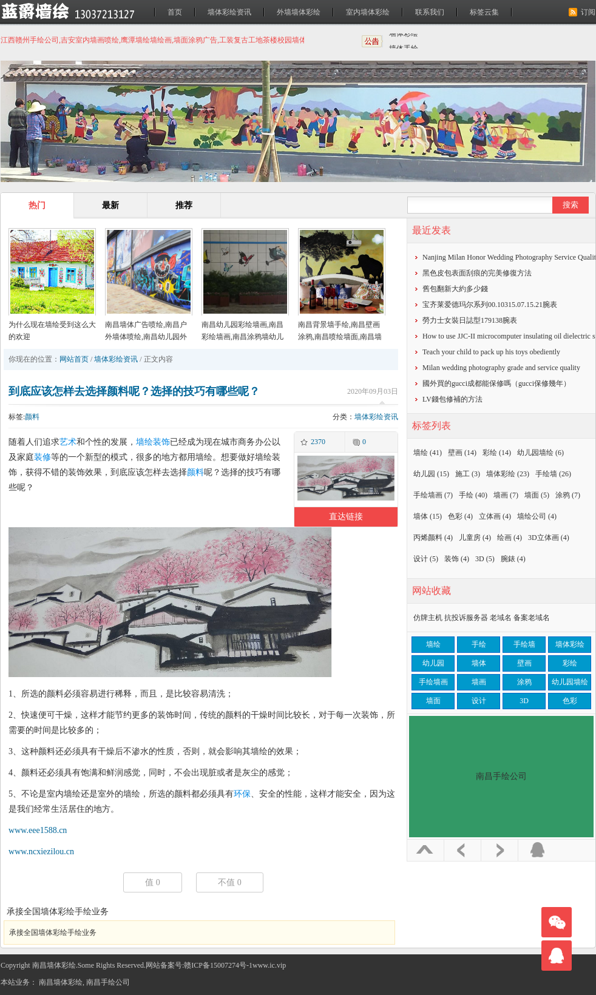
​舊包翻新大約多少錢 (455, 289)
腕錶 (513, 559)
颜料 (32, 417)
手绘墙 (553, 474)
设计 (425, 559)
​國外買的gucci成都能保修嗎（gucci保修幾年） (496, 383)
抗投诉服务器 (466, 617)
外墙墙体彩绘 (298, 12)
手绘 (473, 495)
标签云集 (484, 12)
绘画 (509, 537)
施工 (467, 474)
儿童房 (475, 537)
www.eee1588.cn (37, 830)
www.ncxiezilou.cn (41, 851)
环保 (242, 793)
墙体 (427, 516)
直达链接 (346, 516)
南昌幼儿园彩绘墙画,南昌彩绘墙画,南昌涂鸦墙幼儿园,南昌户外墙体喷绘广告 (242, 336)
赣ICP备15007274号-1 (218, 965)
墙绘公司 (537, 516)
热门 (37, 205)
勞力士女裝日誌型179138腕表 (469, 320)
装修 (42, 457)
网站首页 (74, 359)
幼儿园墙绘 (540, 452)
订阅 (588, 12)
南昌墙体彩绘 (61, 982)
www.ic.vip (269, 965)
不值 (230, 882)
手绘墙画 (433, 495)
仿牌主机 (427, 617)
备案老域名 (531, 617)
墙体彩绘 (403, 40)
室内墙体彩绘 (368, 12)
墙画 (505, 495)
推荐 (183, 205)
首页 (175, 12)
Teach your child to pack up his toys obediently (491, 352)
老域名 (501, 617)
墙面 (536, 495)
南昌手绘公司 (108, 982)
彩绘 (497, 452)
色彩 (460, 516)
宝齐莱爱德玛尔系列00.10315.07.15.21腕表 (489, 304)
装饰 (161, 442)
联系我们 (429, 12)
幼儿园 (431, 474)
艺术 (67, 442)
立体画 (495, 516)
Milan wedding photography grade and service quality (501, 367)
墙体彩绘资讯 (229, 12)
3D (485, 559)
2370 (318, 441)
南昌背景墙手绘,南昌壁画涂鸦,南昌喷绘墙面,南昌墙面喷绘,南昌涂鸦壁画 (340, 336)
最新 (110, 205)
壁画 (462, 452)
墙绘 (144, 442)
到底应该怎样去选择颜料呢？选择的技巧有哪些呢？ (134, 391)
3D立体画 (548, 537)
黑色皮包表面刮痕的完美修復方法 (477, 273)
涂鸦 (567, 495)
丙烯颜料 (433, 537)
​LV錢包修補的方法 (452, 399)
